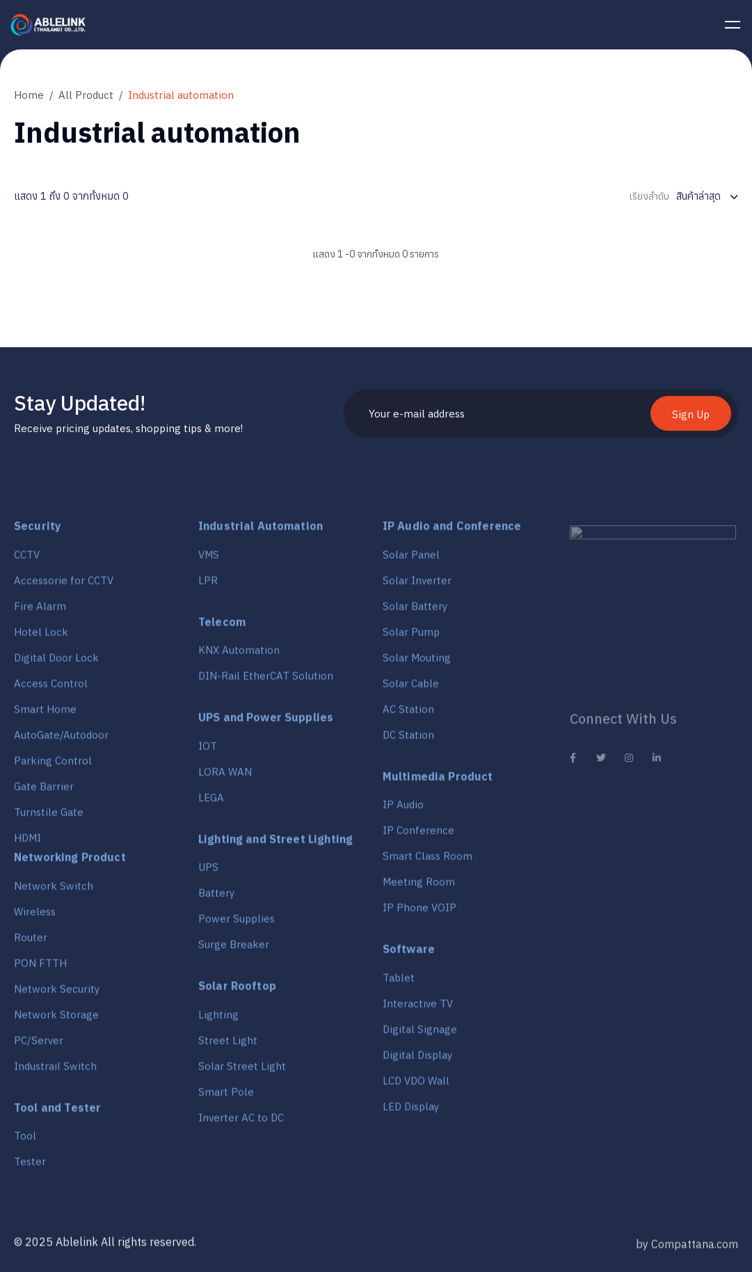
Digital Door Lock (56, 662)
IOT (207, 751)
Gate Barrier (44, 791)
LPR (208, 585)
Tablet (399, 982)
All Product (85, 95)
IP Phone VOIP (419, 912)
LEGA (211, 802)
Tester (30, 1166)
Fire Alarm (40, 611)
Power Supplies (236, 924)
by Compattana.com (687, 1253)
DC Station (408, 740)
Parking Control (53, 765)
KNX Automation (239, 655)
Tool (25, 1140)
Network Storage (56, 1019)
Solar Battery (415, 611)
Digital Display (417, 1060)
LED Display (411, 1111)
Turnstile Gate (48, 817)
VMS (208, 559)
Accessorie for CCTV (63, 585)
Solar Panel (411, 559)
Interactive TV (418, 1008)
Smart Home (45, 714)
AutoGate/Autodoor (61, 740)
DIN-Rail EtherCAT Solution (265, 680)
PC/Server (38, 1045)
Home (29, 95)
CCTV (27, 559)
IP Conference (418, 835)
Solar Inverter (417, 585)
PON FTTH (40, 968)
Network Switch (53, 891)
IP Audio (403, 809)
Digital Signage (420, 1034)
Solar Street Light (242, 1071)
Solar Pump (411, 637)
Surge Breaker (233, 950)
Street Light (227, 1045)
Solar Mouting (417, 662)
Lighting (218, 1019)
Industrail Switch (55, 1071)
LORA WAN (225, 777)
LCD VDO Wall (416, 1085)
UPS (208, 873)
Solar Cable (411, 688)
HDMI (27, 843)
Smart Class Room (427, 861)
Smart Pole (226, 1097)
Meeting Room (419, 886)
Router (30, 942)
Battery (216, 898)
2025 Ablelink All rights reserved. (110, 1247)
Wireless (35, 916)
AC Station (408, 714)
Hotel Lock (41, 637)
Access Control (51, 688)
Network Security (56, 994)
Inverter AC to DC (241, 1122)
